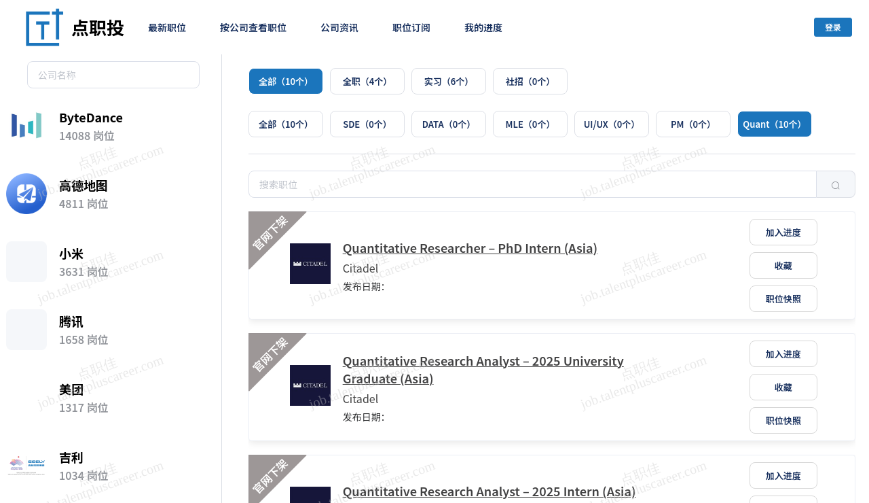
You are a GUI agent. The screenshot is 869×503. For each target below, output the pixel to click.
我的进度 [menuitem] (483, 27)
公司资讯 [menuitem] (339, 27)
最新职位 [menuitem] (167, 27)
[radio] (285, 81)
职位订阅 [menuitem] (411, 27)
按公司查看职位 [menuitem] (253, 27)
